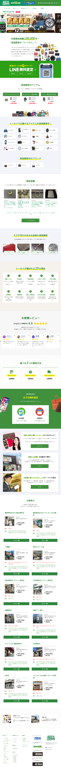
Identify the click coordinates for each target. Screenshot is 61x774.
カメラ (5, 753)
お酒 (43, 212)
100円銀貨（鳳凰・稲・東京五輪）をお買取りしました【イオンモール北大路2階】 (23, 203)
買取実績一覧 (15, 748)
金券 (31, 214)
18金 (35, 207)
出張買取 (51, 3)
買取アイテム (15, 8)
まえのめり (23, 336)
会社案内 (43, 486)
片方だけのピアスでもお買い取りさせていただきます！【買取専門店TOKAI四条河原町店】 (37, 203)
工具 (49, 212)
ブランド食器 (6, 759)
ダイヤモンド (35, 212)
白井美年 (52, 336)
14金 (9, 207)
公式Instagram (49, 749)
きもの (5, 761)
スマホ (46, 212)
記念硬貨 (22, 207)
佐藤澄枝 (37, 336)
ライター (46, 206)
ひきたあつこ (9, 336)
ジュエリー (30, 212)
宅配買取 (45, 3)
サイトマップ (25, 744)
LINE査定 (56, 3)
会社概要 (24, 738)
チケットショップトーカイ (37, 735)
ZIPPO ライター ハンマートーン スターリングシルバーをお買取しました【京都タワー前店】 (51, 203)
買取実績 (34, 8)
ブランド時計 (6, 743)
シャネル (14, 741)
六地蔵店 (11, 207)
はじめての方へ (7, 8)
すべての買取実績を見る (32, 220)
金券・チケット (6, 762)
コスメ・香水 (6, 758)
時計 (26, 212)
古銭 (18, 206)
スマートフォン (6, 751)
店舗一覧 (43, 466)
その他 (54, 206)
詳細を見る (16, 540)
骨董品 (40, 212)
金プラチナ (22, 212)
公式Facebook (49, 747)
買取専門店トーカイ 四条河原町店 (36, 206)
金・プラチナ (6, 207)
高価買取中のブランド (25, 8)
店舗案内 (42, 8)
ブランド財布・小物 (15, 212)
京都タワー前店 (50, 206)
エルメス (14, 740)
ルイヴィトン (15, 738)
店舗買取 (40, 3)
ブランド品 (8, 212)
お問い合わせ (25, 746)
